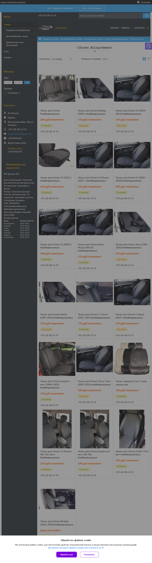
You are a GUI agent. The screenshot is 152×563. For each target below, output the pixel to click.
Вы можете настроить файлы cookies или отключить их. (75, 548)
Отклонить (89, 554)
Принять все (66, 554)
